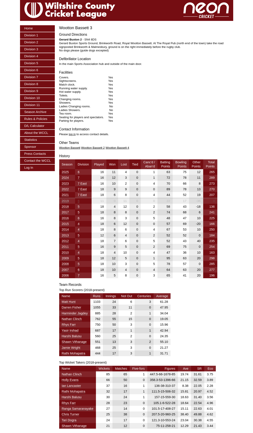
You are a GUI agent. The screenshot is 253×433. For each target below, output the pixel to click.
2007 (65, 269)
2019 (65, 201)
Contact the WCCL (37, 160)
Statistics (30, 140)
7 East (82, 183)
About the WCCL (36, 133)
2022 (65, 189)
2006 (65, 275)
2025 (65, 172)
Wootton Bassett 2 (93, 147)
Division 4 (31, 56)
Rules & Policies (35, 119)
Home (28, 28)
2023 (65, 183)
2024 (65, 177)
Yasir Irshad (70, 330)
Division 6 (31, 70)
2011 (65, 246)
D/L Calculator (34, 126)
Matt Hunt (69, 301)
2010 (65, 252)
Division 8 (31, 84)
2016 (65, 218)
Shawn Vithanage (74, 342)
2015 (65, 224)
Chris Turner (70, 414)
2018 (65, 206)
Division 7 (31, 77)
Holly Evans (70, 380)
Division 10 (32, 98)
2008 (65, 264)
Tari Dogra (69, 420)
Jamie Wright (71, 347)
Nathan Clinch (72, 319)
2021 (65, 195)
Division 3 (31, 49)
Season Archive (35, 112)
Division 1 (31, 35)
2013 (65, 235)
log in (72, 134)
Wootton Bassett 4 (117, 147)
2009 (65, 258)
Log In (28, 167)
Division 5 (31, 63)
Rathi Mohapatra (73, 353)
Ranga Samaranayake (78, 408)
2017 (65, 212)
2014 (65, 229)
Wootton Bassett (69, 147)
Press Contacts (35, 153)
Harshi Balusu (72, 336)
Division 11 (32, 105)
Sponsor (30, 146)
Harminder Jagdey (75, 313)
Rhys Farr (69, 324)
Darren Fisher (71, 307)
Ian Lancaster (71, 386)
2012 (65, 241)
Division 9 (31, 91)
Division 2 (31, 42)
